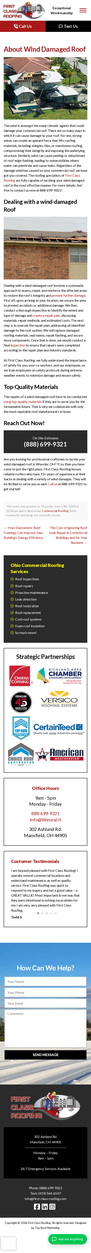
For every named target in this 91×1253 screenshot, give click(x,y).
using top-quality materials (23, 401)
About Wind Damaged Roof (45, 49)
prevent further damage (68, 295)
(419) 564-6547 (49, 1193)
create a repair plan (46, 315)
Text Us (68, 26)
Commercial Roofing (55, 511)
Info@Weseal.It (45, 819)
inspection (18, 345)
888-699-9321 (45, 813)
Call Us (23, 26)
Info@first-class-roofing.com (45, 1199)
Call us (52, 484)
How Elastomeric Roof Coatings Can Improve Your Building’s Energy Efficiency (23, 533)
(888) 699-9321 (45, 444)
